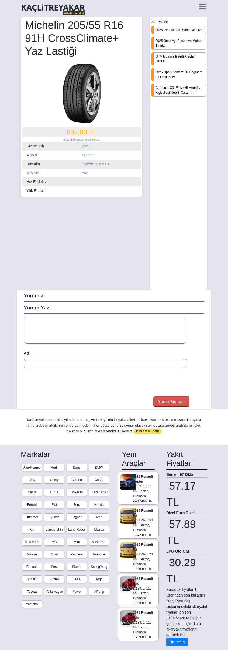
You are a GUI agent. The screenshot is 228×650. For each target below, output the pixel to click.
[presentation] (65, 383)
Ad (26, 353)
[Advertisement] (178, 196)
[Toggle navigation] (202, 6)
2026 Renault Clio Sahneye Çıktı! (179, 30)
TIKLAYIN (177, 642)
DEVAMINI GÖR (147, 431)
